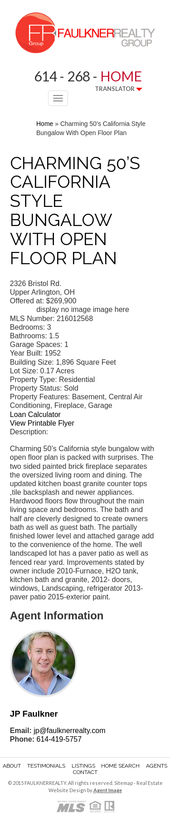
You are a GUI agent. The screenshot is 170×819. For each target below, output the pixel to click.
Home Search (120, 766)
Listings (83, 766)
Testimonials (46, 766)
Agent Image (107, 790)
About (12, 766)
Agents (156, 766)
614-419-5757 (59, 739)
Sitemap (123, 783)
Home (44, 123)
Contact (85, 772)
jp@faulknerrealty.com (69, 730)
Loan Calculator (35, 414)
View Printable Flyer (42, 423)
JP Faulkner (34, 714)
